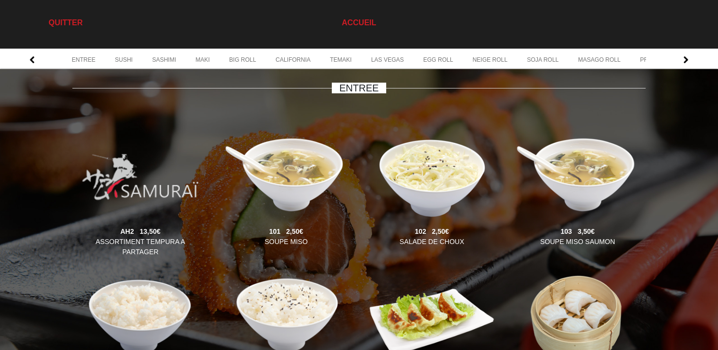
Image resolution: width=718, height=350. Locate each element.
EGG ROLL (438, 59)
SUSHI (124, 59)
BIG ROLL (242, 59)
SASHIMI (164, 59)
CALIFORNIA (292, 59)
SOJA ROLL (543, 59)
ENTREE (84, 59)
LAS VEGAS (387, 59)
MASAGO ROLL (599, 59)
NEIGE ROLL (490, 59)
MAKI (203, 59)
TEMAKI (341, 59)
